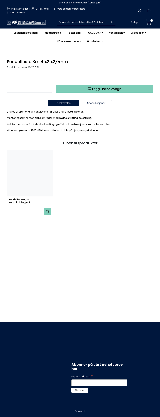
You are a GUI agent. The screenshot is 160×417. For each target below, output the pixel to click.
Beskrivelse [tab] (64, 204)
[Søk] (83, 22)
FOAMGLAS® (94, 32)
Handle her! (94, 41)
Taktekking (74, 32)
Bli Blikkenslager (18, 8)
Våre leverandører (68, 41)
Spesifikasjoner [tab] (96, 204)
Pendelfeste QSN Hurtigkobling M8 (19, 303)
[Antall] (29, 190)
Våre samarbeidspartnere (69, 8)
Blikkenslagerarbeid (26, 32)
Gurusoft (80, 411)
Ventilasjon (116, 32)
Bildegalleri (137, 32)
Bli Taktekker (41, 8)
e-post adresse (82, 376)
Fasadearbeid (52, 32)
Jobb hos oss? (16, 12)
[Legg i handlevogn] (104, 190)
